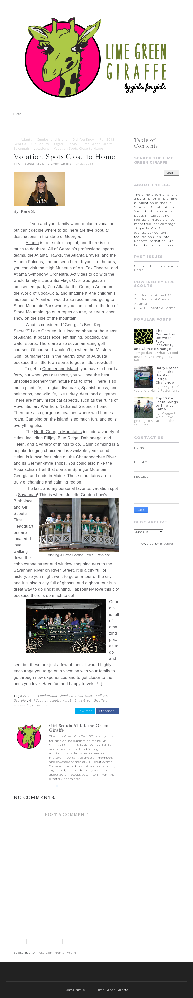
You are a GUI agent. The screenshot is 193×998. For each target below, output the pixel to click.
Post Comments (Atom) (57, 952)
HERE (139, 270)
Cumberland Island (52, 139)
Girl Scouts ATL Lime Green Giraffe (44, 163)
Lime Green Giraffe (97, 144)
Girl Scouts (40, 144)
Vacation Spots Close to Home (78, 148)
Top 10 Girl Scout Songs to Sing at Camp (167, 403)
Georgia (20, 144)
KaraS (72, 144)
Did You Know (83, 139)
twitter (85, 711)
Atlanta (26, 139)
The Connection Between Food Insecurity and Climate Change (155, 340)
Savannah (21, 148)
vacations (41, 148)
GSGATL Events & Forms (154, 308)
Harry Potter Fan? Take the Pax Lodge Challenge (167, 375)
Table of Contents (146, 143)
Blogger (167, 543)
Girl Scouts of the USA (153, 295)
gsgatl (58, 144)
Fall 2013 (107, 139)
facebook (108, 711)
